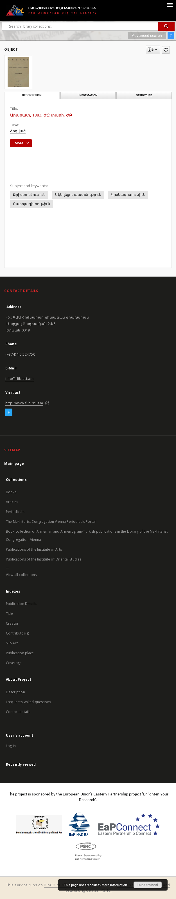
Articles (12, 501)
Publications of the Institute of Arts (34, 549)
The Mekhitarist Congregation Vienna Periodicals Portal (51, 521)
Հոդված (18, 131)
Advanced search (147, 35)
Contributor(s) (17, 633)
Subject (12, 643)
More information (114, 885)
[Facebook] (8, 412)
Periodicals (15, 511)
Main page (14, 463)
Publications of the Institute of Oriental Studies (43, 559)
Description (15, 692)
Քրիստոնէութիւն (29, 194)
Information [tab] (88, 95)
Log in (11, 745)
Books (11, 492)
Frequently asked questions (28, 702)
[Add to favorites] (166, 50)
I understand (147, 885)
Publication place (20, 653)
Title (9, 613)
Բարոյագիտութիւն (31, 203)
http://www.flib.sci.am (24, 403)
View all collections (21, 574)
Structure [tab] (144, 95)
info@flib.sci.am (19, 378)
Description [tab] (32, 95)
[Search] (166, 26)
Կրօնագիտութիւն (128, 194)
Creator (12, 623)
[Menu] (169, 4)
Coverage (14, 662)
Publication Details (21, 603)
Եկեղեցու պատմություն (78, 194)
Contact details (18, 711)
